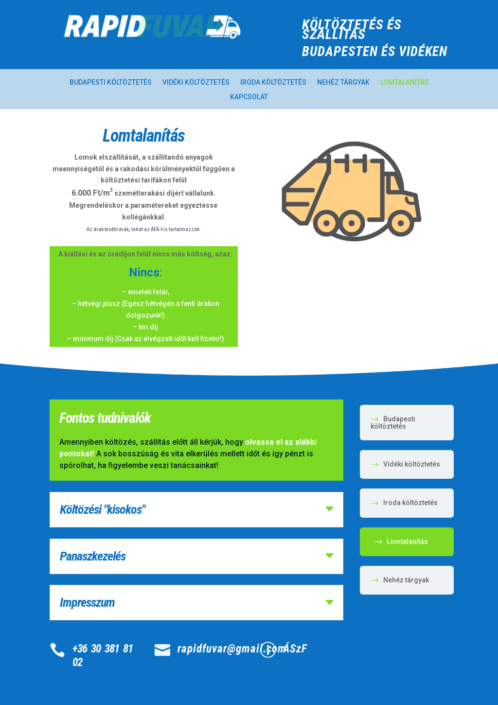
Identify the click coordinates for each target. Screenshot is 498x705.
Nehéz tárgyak (343, 82)
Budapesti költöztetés (111, 82)
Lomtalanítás (404, 82)
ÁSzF (295, 648)
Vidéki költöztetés (196, 82)
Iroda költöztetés (273, 82)
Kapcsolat (249, 97)
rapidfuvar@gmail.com (232, 648)
